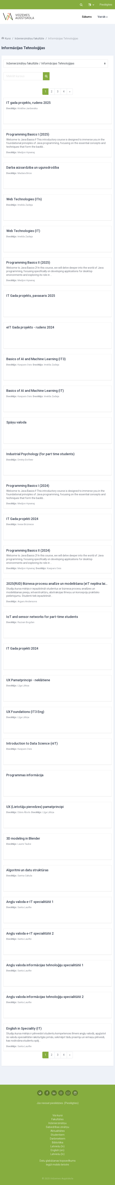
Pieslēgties (106, 4)
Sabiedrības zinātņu (57, 1127)
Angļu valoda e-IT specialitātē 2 (30, 933)
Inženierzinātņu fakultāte (29, 38)
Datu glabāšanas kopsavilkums (58, 1160)
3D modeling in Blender (23, 838)
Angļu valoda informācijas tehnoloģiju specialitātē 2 (45, 997)
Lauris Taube (24, 844)
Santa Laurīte (24, 907)
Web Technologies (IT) (23, 231)
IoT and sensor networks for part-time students (42, 617)
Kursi (8, 38)
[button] (81, 4)
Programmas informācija (24, 775)
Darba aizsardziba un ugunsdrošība (32, 167)
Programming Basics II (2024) (28, 550)
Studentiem (58, 1134)
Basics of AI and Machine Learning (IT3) (36, 359)
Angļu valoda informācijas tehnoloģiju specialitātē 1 (45, 965)
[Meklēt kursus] (23, 76)
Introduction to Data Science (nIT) (32, 743)
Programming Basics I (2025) (27, 134)
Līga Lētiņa (23, 685)
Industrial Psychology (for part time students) (40, 454)
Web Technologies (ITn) (24, 199)
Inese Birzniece (26, 524)
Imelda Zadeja (25, 204)
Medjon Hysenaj (26, 152)
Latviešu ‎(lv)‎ (57, 1146)
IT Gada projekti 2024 (22, 519)
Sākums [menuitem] (87, 16)
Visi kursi (58, 1115)
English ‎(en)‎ (57, 1150)
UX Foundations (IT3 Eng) (25, 712)
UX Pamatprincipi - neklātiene (28, 680)
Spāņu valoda (16, 422)
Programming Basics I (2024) (27, 486)
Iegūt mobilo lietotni (57, 1164)
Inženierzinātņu (57, 1123)
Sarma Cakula (25, 875)
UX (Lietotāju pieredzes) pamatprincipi (35, 807)
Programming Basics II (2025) (28, 262)
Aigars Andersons (27, 601)
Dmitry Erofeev (25, 459)
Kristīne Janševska (28, 108)
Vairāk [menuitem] (101, 16)
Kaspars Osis (25, 364)
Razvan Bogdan (26, 622)
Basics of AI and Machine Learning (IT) (35, 391)
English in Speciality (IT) (24, 1028)
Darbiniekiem (57, 1138)
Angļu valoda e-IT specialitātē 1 (30, 902)
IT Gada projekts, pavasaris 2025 (30, 296)
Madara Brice (25, 173)
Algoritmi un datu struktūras (27, 870)
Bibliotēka (57, 1142)
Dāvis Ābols (24, 812)
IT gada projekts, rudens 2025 (28, 103)
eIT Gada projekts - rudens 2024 (30, 327)
